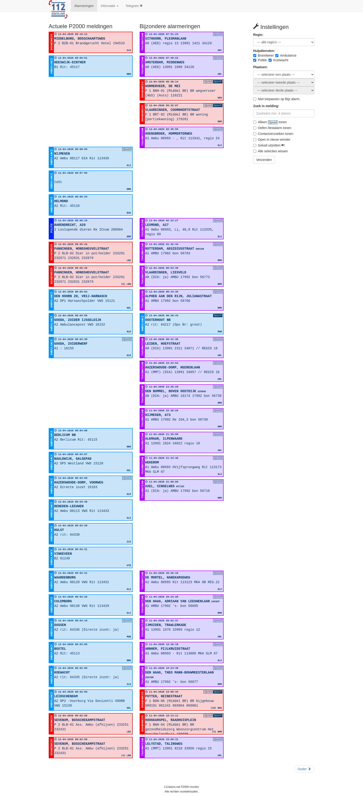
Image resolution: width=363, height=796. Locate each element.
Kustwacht (278, 60)
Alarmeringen (84, 6)
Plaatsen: (260, 67)
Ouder (304, 769)
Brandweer (263, 55)
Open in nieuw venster (271, 139)
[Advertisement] (91, 111)
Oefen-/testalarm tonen (272, 128)
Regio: (258, 35)
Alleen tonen (270, 122)
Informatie (109, 6)
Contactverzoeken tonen (273, 134)
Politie (260, 60)
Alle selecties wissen (270, 151)
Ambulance (285, 55)
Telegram (134, 6)
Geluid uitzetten (269, 145)
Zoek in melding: (266, 106)
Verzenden (264, 160)
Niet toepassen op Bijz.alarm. (276, 99)
